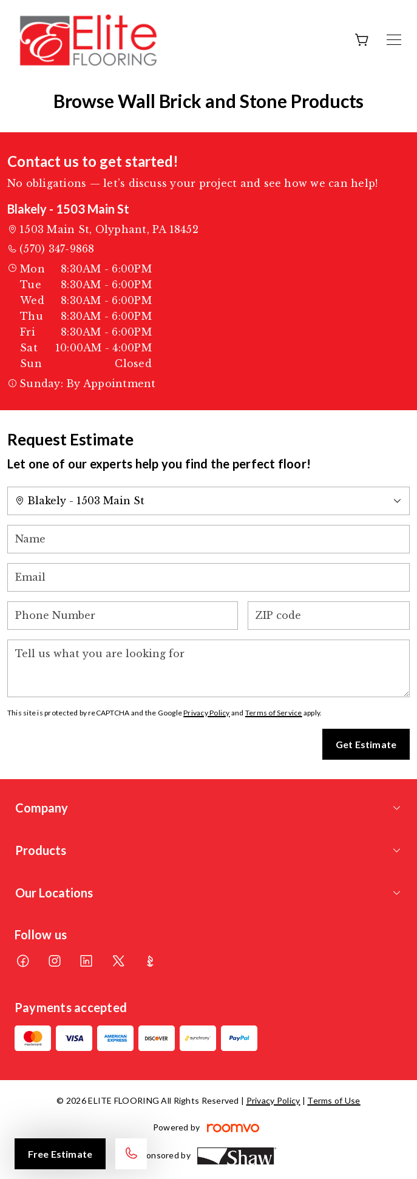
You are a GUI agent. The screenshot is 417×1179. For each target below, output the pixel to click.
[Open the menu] (393, 40)
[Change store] (208, 501)
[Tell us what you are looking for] (208, 668)
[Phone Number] (122, 615)
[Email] (208, 577)
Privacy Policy (206, 712)
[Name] (208, 539)
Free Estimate (60, 1154)
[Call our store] (131, 1153)
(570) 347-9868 (56, 249)
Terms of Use (333, 1100)
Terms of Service (273, 712)
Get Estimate (366, 744)
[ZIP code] (329, 615)
